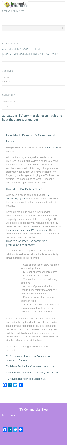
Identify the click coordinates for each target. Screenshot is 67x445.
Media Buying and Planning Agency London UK (32, 372)
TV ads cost (51, 147)
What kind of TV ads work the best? (21, 49)
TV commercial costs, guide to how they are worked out (31, 55)
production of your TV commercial (28, 230)
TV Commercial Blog (9, 415)
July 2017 (5, 77)
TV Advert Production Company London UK (30, 366)
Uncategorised (7, 106)
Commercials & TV (9, 101)
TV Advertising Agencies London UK (26, 378)
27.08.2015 (10, 116)
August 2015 (7, 82)
